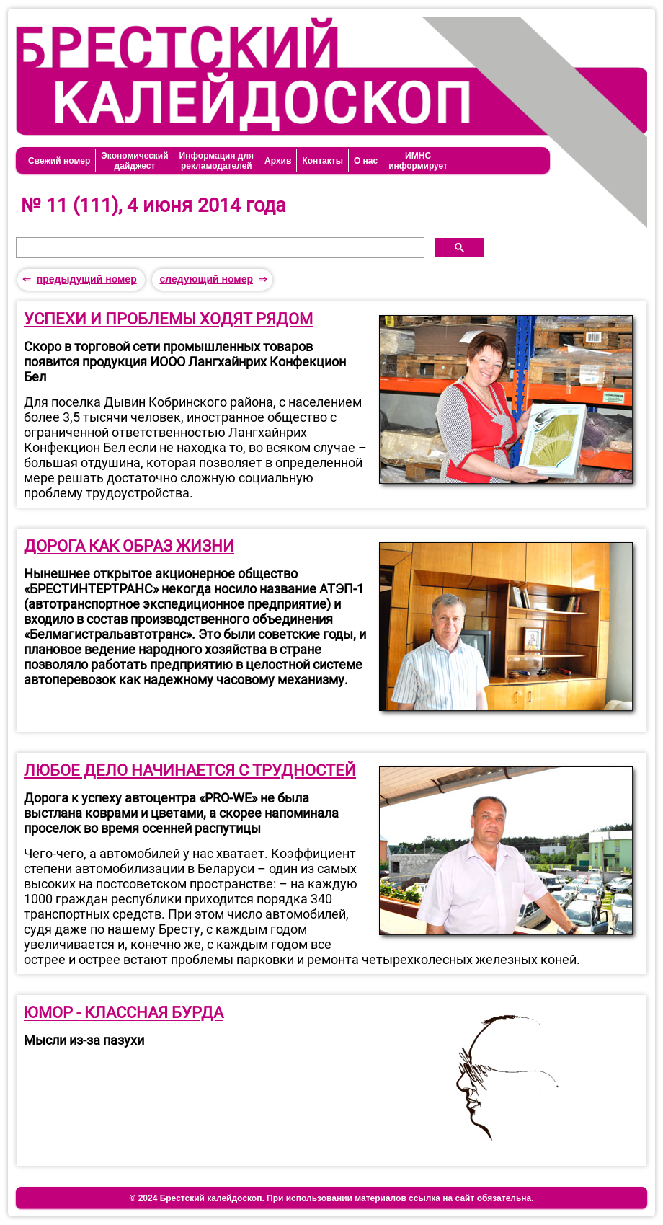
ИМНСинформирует (418, 161)
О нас (366, 161)
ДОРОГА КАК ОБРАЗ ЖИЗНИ (129, 546)
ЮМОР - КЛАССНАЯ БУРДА (123, 1013)
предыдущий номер (87, 279)
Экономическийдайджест (134, 161)
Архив (277, 161)
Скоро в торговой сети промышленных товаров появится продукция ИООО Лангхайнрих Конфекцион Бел (185, 361)
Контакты (322, 161)
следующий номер (206, 279)
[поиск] (218, 248)
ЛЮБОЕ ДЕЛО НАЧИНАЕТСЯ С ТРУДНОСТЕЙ (190, 770)
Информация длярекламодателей (216, 161)
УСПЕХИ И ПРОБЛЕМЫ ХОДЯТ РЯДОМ (168, 319)
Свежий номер (59, 161)
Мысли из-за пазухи (84, 1040)
